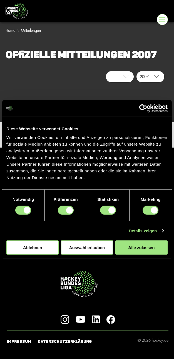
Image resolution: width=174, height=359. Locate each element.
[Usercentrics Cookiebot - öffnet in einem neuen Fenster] (143, 108)
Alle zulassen (141, 247)
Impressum (19, 341)
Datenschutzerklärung (65, 341)
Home (10, 30)
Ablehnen (32, 247)
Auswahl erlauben (87, 247)
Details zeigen (143, 230)
